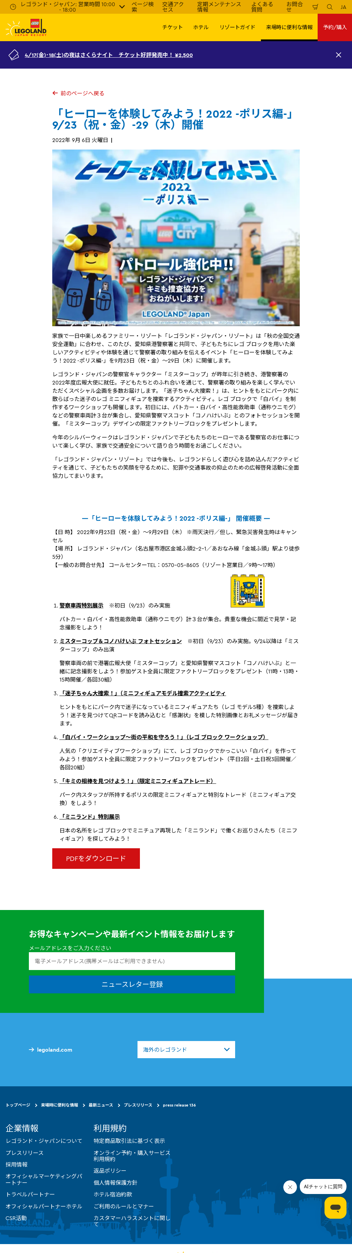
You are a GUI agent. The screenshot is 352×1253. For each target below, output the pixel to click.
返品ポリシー (110, 1170)
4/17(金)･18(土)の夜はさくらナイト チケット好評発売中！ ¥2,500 (109, 54)
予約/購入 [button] (335, 27)
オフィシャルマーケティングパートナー (44, 1179)
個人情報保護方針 (116, 1182)
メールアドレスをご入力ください (70, 948)
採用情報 (17, 1164)
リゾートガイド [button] (237, 27)
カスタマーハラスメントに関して (132, 1221)
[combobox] (186, 1049)
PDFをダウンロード (96, 858)
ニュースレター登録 (132, 984)
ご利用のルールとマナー (124, 1206)
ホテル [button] (201, 27)
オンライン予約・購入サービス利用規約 (132, 1155)
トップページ (18, 1105)
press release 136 (179, 1105)
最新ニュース (101, 1105)
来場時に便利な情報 (59, 1105)
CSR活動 (16, 1218)
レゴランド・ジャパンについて (44, 1140)
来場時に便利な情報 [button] (289, 27)
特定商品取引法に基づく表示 (129, 1140)
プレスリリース (138, 1105)
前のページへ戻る (78, 93)
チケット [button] (172, 27)
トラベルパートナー (30, 1194)
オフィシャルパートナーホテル (44, 1206)
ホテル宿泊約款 (113, 1194)
